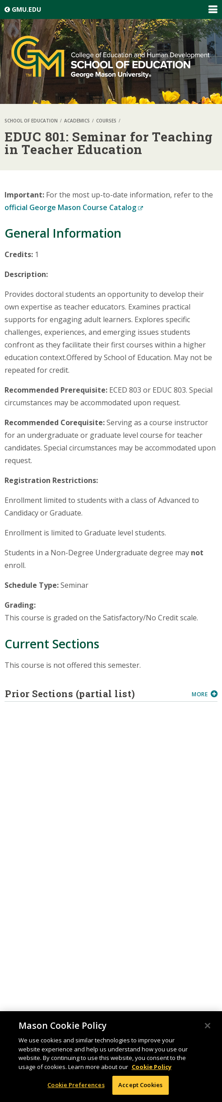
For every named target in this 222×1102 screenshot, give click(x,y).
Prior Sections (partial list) (95, 694)
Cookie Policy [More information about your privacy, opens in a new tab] (151, 1067)
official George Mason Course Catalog (74, 207)
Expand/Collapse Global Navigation (212, 9)
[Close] (207, 1026)
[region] (111, 1056)
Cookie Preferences (75, 1085)
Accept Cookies (140, 1085)
